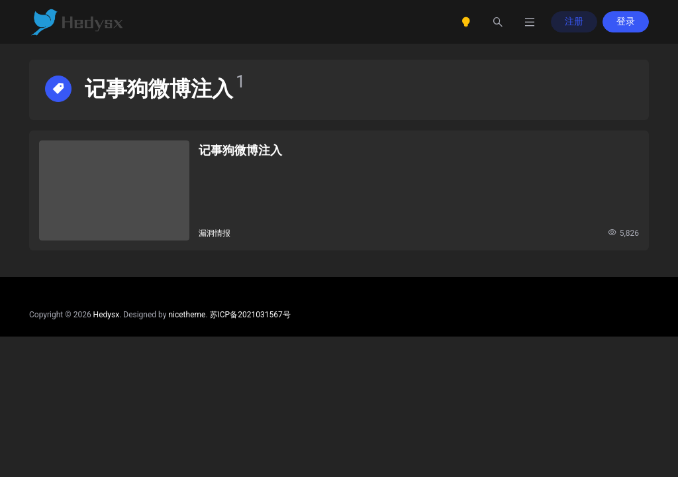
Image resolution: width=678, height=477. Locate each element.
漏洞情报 (214, 233)
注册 (574, 21)
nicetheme (186, 314)
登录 (625, 21)
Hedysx (106, 314)
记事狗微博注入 (240, 150)
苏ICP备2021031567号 (250, 314)
